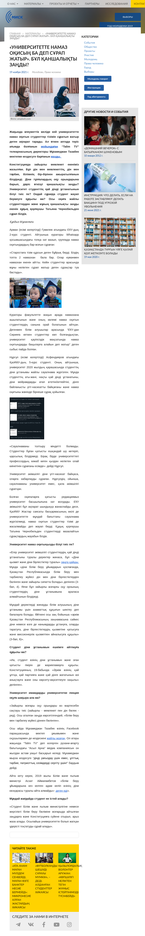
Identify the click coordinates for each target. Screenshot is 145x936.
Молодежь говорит (98, 78)
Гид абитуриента (97, 96)
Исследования (116, 3)
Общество (90, 46)
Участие (89, 55)
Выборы (89, 71)
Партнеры (92, 3)
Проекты (89, 50)
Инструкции (94, 87)
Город (87, 67)
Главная (15, 33)
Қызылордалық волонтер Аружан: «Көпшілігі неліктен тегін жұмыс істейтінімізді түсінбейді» (70, 881)
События (89, 42)
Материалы (32, 33)
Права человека (52, 72)
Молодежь (37, 72)
